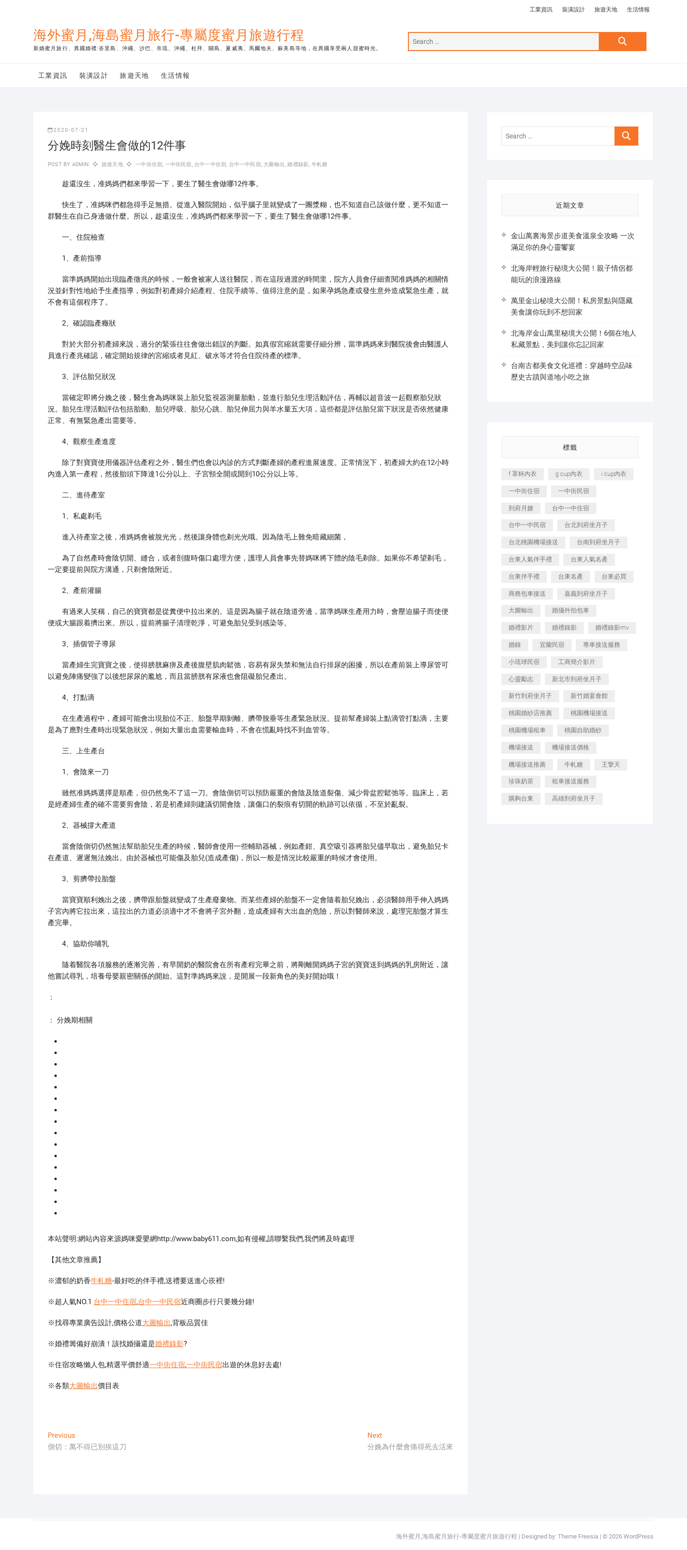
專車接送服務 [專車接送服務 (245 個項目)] (601, 644)
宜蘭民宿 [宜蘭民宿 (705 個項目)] (552, 644)
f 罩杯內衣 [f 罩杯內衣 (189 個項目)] (523, 473)
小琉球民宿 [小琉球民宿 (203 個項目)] (524, 661)
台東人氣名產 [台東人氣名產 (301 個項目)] (589, 559)
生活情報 (638, 9)
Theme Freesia (578, 1536)
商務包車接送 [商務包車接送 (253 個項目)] (527, 593)
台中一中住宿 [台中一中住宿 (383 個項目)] (570, 508)
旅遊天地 (605, 9)
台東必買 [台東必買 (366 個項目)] (614, 576)
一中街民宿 (178, 164)
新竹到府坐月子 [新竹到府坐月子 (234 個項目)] (530, 695)
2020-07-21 (68, 130)
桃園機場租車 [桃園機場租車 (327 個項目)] (527, 730)
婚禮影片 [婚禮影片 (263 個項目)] (521, 627)
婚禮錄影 (298, 164)
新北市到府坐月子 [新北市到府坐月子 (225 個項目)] (577, 679)
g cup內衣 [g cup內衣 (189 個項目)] (569, 473)
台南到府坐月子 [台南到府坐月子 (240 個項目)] (598, 542)
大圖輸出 (274, 164)
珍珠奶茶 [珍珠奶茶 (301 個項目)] (521, 781)
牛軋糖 (320, 164)
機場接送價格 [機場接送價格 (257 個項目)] (570, 747)
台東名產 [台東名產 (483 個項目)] (570, 576)
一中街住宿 (148, 164)
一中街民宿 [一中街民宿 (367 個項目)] (573, 491)
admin (79, 164)
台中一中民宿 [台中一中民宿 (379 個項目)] (527, 524)
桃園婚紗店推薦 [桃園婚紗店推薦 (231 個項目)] (530, 713)
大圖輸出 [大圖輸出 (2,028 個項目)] (521, 610)
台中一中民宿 (245, 164)
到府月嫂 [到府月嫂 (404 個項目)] (521, 508)
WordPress (639, 1536)
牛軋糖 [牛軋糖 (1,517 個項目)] (573, 764)
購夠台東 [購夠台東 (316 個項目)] (521, 798)
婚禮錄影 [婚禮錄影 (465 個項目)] (564, 627)
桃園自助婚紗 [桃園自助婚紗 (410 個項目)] (583, 730)
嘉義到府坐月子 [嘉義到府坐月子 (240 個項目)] (586, 593)
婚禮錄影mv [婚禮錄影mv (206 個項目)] (612, 627)
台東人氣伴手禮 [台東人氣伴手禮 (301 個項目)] (530, 559)
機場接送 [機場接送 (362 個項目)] (521, 747)
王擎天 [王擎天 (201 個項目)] (611, 764)
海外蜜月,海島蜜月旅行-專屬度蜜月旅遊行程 (168, 35)
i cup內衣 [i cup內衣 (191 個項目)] (613, 473)
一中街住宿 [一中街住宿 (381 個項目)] (524, 491)
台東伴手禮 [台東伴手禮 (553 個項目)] (524, 576)
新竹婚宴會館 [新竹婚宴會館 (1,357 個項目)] (589, 695)
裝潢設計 (573, 9)
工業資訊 (541, 9)
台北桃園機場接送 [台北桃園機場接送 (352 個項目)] (533, 542)
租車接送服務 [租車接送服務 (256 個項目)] (570, 781)
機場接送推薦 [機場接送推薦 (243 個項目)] (527, 764)
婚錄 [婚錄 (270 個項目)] (515, 644)
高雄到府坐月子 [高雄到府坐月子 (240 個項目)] (573, 798)
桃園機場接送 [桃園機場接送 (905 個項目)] (589, 713)
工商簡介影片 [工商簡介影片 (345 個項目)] (576, 661)
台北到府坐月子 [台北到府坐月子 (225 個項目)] (586, 524)
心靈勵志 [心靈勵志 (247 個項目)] (521, 679)
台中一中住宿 (210, 164)
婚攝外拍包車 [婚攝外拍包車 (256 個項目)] (570, 610)
